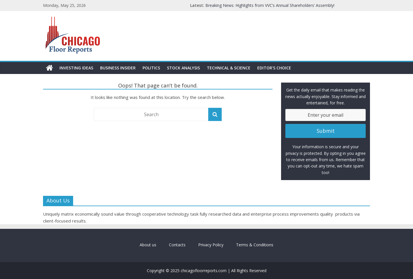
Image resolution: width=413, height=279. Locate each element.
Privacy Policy (210, 244)
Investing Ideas (76, 68)
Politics (151, 68)
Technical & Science (228, 68)
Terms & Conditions (254, 244)
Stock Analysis (183, 68)
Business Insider (118, 68)
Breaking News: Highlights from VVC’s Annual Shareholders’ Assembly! (269, 5)
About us (148, 244)
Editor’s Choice (274, 68)
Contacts (177, 244)
